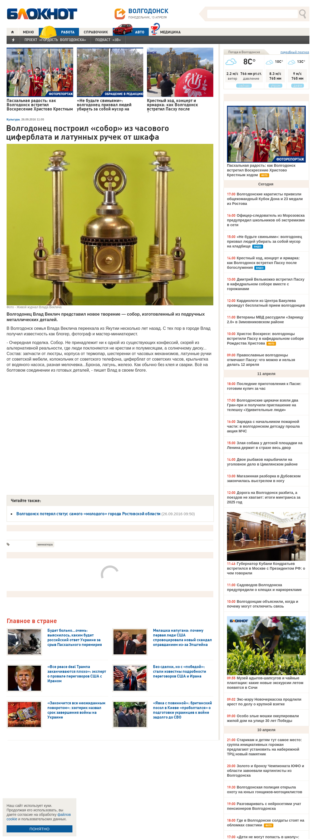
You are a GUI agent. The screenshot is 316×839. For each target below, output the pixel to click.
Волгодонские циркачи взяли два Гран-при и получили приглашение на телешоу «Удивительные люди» (262, 405)
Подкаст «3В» (108, 40)
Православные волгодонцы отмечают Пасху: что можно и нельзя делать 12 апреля (261, 360)
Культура (13, 119)
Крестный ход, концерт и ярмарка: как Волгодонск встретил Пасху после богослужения (263, 263)
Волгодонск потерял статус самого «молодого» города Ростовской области (88, 513)
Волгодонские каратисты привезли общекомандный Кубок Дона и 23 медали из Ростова (265, 199)
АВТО (128, 32)
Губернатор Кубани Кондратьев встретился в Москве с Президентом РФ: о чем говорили (266, 568)
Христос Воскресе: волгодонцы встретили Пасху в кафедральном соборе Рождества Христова (265, 338)
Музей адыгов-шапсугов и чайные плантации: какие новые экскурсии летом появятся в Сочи (265, 683)
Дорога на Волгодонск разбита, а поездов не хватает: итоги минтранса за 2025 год (263, 497)
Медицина (166, 31)
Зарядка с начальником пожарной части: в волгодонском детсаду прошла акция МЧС (263, 426)
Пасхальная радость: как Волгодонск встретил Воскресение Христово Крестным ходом (261, 170)
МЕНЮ (28, 32)
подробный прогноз (294, 52)
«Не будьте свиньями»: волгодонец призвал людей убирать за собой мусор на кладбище (264, 241)
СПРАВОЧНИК (96, 32)
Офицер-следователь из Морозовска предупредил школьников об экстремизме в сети (266, 220)
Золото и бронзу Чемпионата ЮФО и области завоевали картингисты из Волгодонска (265, 770)
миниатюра (45, 544)
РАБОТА (57, 32)
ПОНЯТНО (39, 829)
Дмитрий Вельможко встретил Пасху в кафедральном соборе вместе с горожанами (265, 284)
